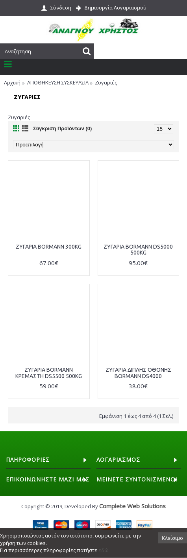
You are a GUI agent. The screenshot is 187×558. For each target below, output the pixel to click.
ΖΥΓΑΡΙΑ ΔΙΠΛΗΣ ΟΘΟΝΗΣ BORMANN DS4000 (138, 373)
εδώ (103, 550)
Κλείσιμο (172, 537)
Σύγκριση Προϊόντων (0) (62, 128)
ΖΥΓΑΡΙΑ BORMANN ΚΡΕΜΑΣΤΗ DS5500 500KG (48, 373)
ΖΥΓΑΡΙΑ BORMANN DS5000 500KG (138, 249)
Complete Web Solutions (132, 506)
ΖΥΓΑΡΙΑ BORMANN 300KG (48, 246)
